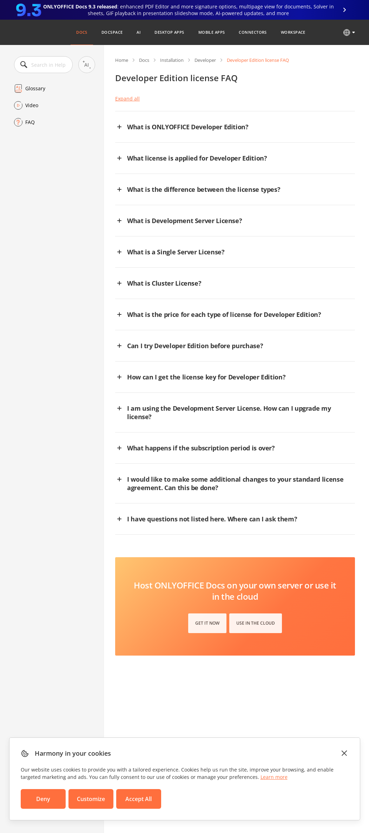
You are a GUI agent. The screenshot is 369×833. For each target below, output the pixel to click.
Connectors (252, 32)
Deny (43, 799)
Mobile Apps (211, 32)
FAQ (30, 122)
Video (31, 105)
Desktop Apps (169, 32)
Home (121, 60)
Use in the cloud (255, 623)
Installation (172, 60)
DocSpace (112, 32)
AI (138, 32)
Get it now (207, 623)
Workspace (293, 32)
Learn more (274, 777)
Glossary (35, 88)
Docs (81, 32)
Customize (91, 799)
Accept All (138, 799)
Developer (205, 60)
